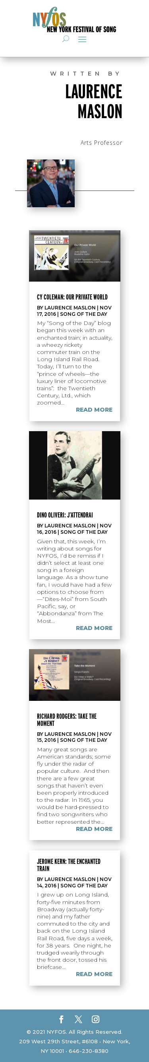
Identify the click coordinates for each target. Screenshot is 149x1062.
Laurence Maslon (70, 308)
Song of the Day (83, 314)
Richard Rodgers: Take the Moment (67, 719)
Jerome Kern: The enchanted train (69, 865)
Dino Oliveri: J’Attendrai (65, 515)
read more (94, 409)
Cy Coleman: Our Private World (72, 297)
